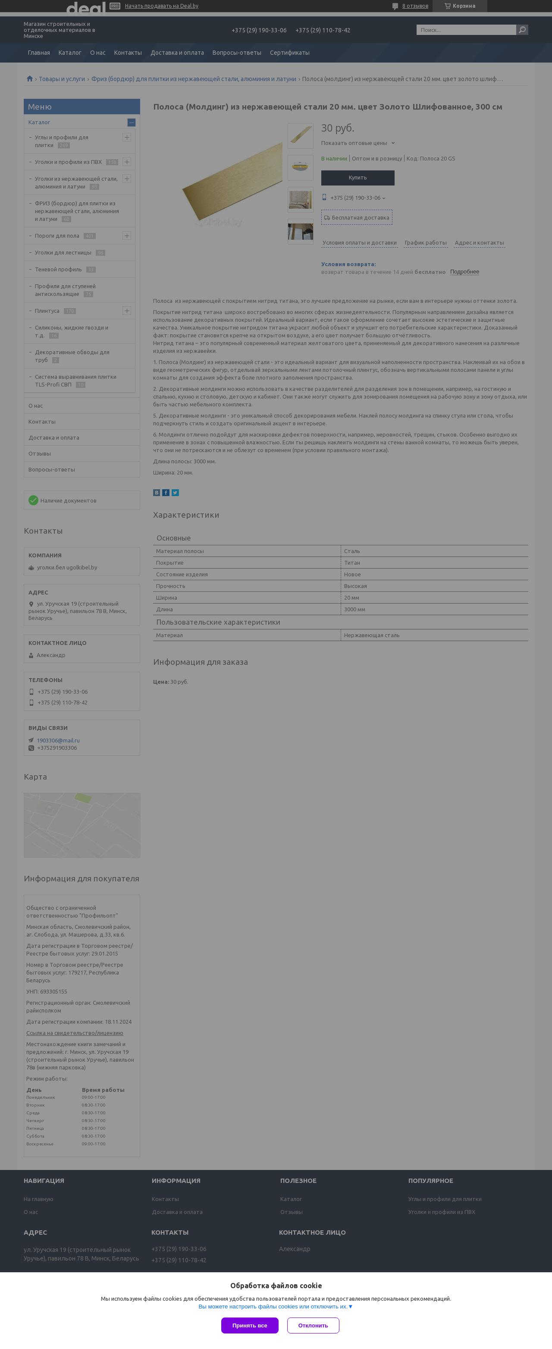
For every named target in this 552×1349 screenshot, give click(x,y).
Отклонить (313, 1325)
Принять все (249, 1325)
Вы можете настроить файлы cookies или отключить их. (273, 1306)
